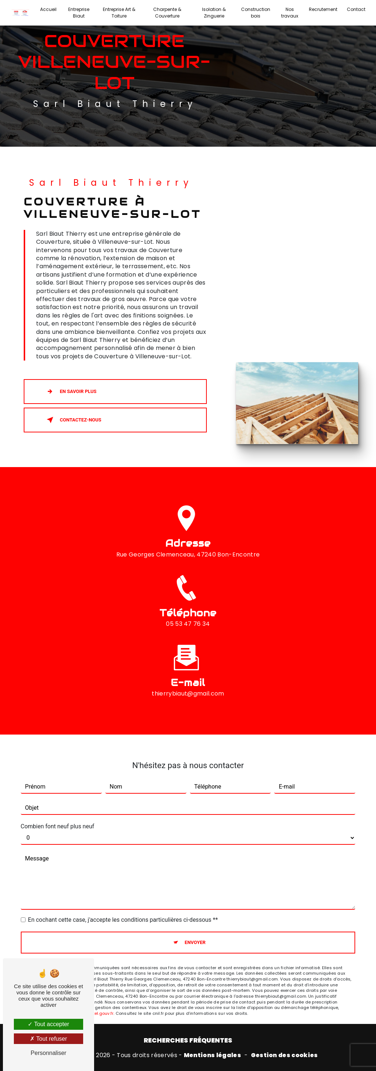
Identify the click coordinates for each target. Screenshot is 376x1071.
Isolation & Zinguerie (214, 12)
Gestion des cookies (284, 1055)
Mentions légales (212, 1055)
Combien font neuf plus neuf (57, 811)
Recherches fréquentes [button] (188, 1040)
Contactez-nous (72, 420)
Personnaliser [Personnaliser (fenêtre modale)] (48, 1053)
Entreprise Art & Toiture (119, 12)
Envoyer (195, 927)
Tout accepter (48, 1024)
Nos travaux (289, 12)
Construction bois (255, 12)
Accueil (48, 9)
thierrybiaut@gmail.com (188, 678)
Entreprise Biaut (78, 12)
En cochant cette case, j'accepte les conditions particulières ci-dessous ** (123, 904)
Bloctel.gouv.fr (98, 998)
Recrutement (323, 9)
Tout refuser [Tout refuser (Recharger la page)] (48, 1039)
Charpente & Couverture (167, 12)
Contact (356, 9)
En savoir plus (70, 391)
